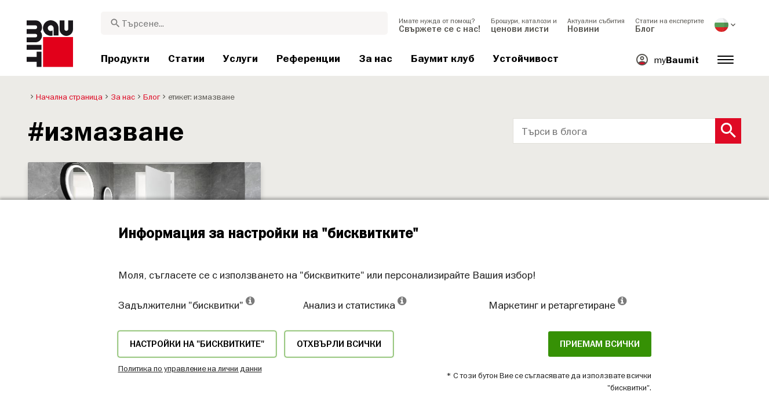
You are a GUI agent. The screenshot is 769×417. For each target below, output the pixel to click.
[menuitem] (439, 25)
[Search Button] (728, 131)
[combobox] (244, 23)
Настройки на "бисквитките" (197, 344)
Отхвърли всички (339, 344)
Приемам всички (600, 344)
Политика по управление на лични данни (190, 368)
